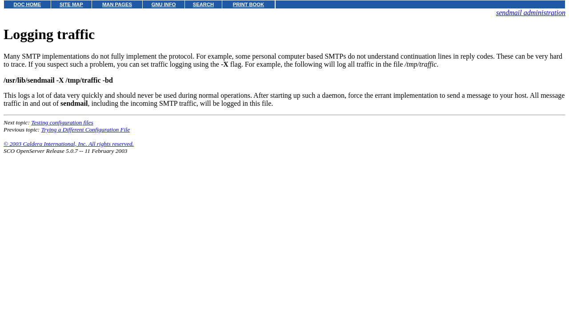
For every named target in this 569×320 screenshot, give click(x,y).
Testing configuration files (62, 122)
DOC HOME (27, 4)
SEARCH (203, 4)
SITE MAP (71, 4)
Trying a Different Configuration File (85, 129)
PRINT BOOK (248, 4)
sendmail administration (530, 12)
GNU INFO (164, 4)
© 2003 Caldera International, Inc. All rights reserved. (69, 143)
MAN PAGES (117, 4)
